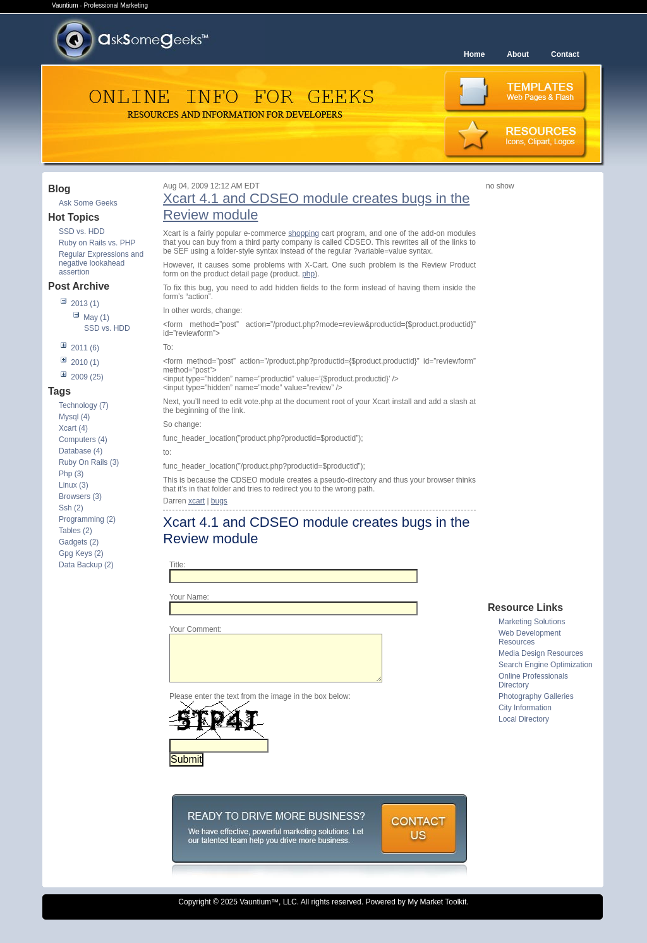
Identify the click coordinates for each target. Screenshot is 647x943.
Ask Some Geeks (88, 203)
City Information (525, 707)
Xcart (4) (73, 428)
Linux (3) (73, 485)
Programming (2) (87, 519)
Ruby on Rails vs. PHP (97, 242)
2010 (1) (85, 362)
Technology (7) (84, 405)
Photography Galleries (536, 696)
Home (474, 54)
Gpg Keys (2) (81, 553)
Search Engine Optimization (546, 664)
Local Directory (524, 719)
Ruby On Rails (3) (89, 462)
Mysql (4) (74, 416)
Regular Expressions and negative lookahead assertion (101, 263)
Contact (565, 54)
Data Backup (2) (86, 564)
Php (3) (71, 473)
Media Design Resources (541, 653)
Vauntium (255, 911)
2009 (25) (87, 377)
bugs (219, 500)
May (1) (96, 317)
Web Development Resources (530, 637)
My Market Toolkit (437, 911)
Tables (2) (75, 530)
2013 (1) (85, 303)
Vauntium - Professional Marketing (100, 5)
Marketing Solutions (532, 621)
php (308, 273)
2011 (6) (85, 347)
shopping (303, 233)
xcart (196, 500)
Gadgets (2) (79, 542)
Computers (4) (83, 439)
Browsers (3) (80, 496)
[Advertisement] (536, 395)
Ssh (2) (71, 507)
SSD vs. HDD (82, 231)
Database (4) (80, 451)
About (518, 54)
